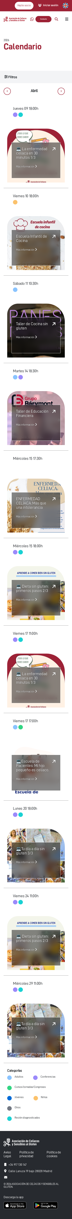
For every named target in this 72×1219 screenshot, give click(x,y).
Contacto (43, 19)
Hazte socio (24, 5)
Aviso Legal (7, 1154)
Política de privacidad (26, 1154)
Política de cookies (54, 1154)
